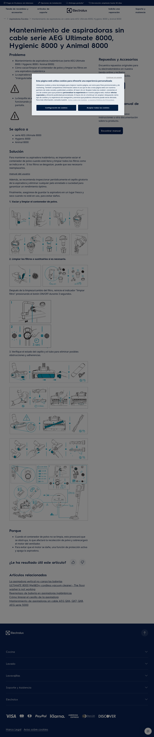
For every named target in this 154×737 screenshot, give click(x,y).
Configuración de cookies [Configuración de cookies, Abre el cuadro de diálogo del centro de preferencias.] (56, 108)
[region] (78, 94)
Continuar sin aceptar (114, 77)
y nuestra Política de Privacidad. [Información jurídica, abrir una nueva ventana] (101, 100)
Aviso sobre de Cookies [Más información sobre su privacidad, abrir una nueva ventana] (77, 100)
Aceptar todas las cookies (98, 108)
